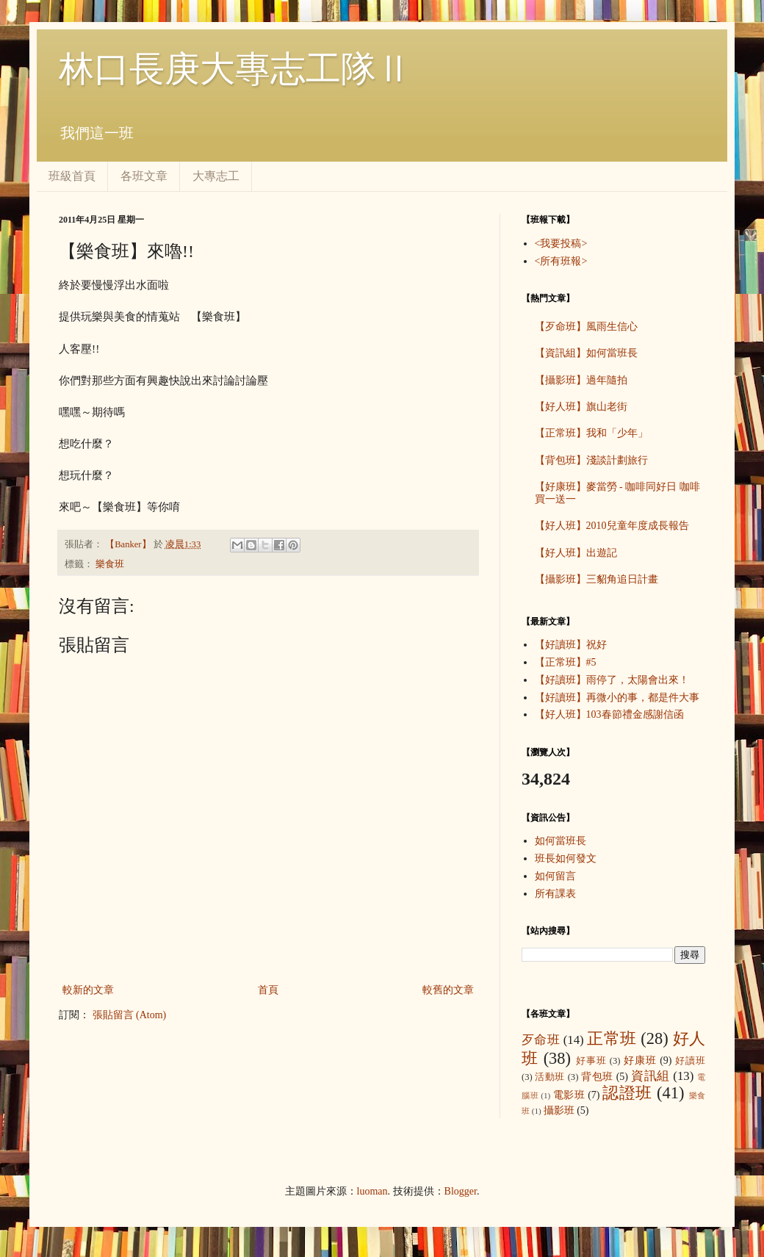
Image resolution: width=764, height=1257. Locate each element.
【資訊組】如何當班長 (586, 353)
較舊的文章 (448, 989)
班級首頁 (72, 176)
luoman (372, 1191)
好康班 (640, 1060)
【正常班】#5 (566, 662)
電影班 (569, 1095)
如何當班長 (560, 840)
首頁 (268, 989)
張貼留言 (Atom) (130, 1014)
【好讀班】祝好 (571, 644)
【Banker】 (129, 544)
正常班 (611, 1038)
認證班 (627, 1093)
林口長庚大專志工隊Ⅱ (235, 68)
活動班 (550, 1077)
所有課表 (555, 893)
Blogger (460, 1191)
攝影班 (559, 1110)
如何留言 (555, 876)
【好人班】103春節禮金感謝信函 (609, 714)
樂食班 (110, 564)
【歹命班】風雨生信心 (586, 326)
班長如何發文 (566, 858)
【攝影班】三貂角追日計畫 (596, 579)
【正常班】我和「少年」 (591, 433)
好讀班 (690, 1061)
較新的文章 (88, 989)
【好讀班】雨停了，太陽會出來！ (612, 679)
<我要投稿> (561, 243)
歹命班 (541, 1040)
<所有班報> (561, 261)
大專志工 (215, 176)
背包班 (597, 1076)
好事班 (591, 1061)
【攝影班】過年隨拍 (581, 380)
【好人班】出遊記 (576, 552)
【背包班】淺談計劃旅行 (591, 460)
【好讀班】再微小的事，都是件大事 (617, 697)
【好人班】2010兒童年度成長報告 (612, 525)
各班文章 (143, 176)
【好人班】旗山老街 (581, 406)
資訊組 (650, 1076)
